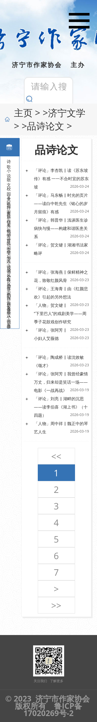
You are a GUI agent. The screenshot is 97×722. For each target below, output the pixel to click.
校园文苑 (9, 189)
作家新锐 (9, 207)
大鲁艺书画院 (9, 325)
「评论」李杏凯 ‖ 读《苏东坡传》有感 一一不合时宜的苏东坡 (61, 178)
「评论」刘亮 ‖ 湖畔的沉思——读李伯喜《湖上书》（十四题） (61, 407)
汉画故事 (9, 316)
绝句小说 (9, 252)
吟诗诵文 (9, 261)
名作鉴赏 (9, 225)
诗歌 (9, 162)
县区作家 (9, 198)
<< (56, 456)
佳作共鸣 (9, 216)
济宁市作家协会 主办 (48, 64)
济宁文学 (66, 112)
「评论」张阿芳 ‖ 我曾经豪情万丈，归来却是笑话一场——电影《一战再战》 (61, 382)
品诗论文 (45, 126)
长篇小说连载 (9, 307)
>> (56, 605)
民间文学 (9, 243)
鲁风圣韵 (9, 279)
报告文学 (9, 298)
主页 (23, 112)
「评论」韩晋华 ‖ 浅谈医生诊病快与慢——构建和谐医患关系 (61, 228)
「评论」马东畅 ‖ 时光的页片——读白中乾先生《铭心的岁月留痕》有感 (61, 203)
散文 (9, 180)
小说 (9, 171)
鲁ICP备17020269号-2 (52, 709)
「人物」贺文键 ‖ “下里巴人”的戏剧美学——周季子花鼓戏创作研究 (60, 313)
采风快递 (9, 270)
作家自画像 (9, 289)
